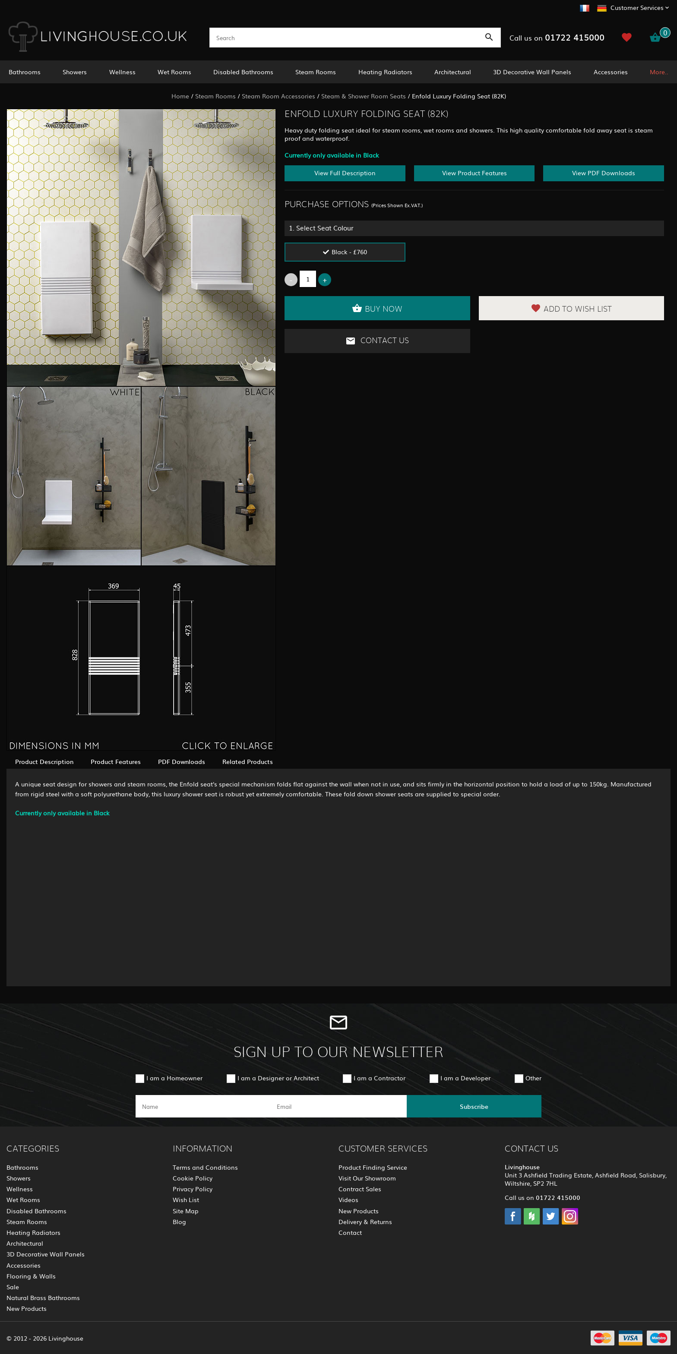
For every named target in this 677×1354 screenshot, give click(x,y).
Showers (75, 71)
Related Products (247, 761)
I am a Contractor (379, 1077)
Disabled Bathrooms (243, 71)
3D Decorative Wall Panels (532, 71)
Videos (348, 1199)
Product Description (44, 761)
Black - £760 (349, 251)
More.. (659, 71)
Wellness (122, 71)
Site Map (186, 1210)
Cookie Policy (192, 1178)
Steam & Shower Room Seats (363, 96)
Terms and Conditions (205, 1167)
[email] (337, 1106)
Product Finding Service (372, 1167)
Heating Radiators (385, 71)
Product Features (116, 761)
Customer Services (637, 7)
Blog (179, 1221)
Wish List (186, 1199)
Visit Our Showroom (367, 1178)
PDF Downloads (181, 761)
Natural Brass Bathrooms (43, 1297)
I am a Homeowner (174, 1077)
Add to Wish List (571, 308)
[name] (203, 1106)
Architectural (452, 71)
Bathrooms (25, 71)
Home (180, 96)
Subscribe (474, 1106)
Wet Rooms (174, 71)
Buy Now (377, 308)
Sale (12, 1286)
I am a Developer (465, 1077)
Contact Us (377, 341)
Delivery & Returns (365, 1221)
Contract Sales (359, 1188)
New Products (26, 1308)
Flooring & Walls (31, 1276)
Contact (350, 1232)
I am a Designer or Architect (278, 1077)
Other (533, 1077)
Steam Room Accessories (278, 96)
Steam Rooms (315, 71)
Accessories (611, 71)
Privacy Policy (192, 1188)
